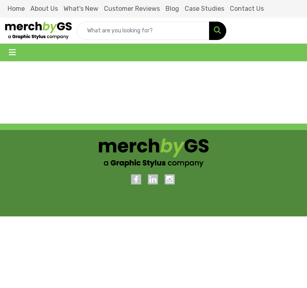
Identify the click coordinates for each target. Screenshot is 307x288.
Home (16, 8)
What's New (81, 8)
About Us (44, 8)
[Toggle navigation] (12, 52)
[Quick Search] (143, 31)
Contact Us (247, 8)
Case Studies (204, 8)
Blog (172, 8)
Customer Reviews (132, 8)
